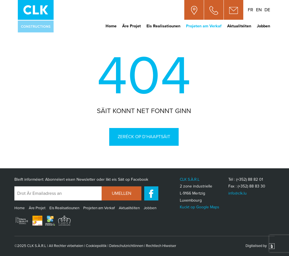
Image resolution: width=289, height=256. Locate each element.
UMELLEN (121, 193)
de (267, 10)
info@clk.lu (237, 193)
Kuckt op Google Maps (199, 207)
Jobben (263, 26)
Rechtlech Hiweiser (161, 246)
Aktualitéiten (239, 26)
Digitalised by (260, 246)
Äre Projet (131, 26)
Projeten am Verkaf (204, 26)
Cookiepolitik (96, 246)
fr (250, 10)
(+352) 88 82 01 (249, 179)
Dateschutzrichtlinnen (126, 246)
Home (111, 26)
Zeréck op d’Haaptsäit (144, 137)
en (259, 10)
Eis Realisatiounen (163, 26)
